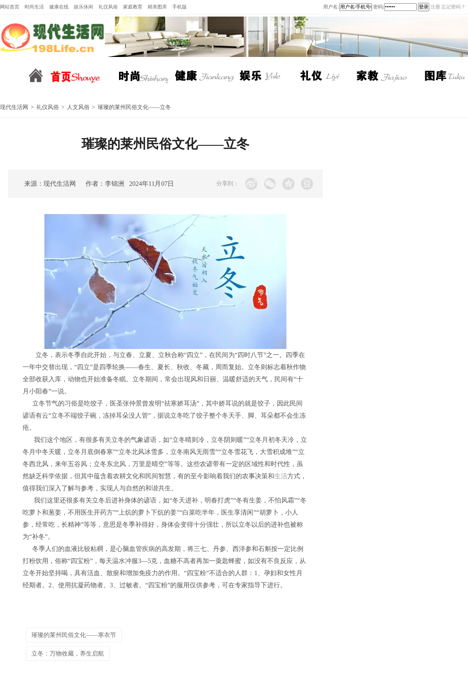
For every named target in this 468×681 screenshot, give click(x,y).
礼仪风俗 (108, 7)
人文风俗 (78, 107)
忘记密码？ (453, 7)
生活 (280, 476)
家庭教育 (132, 7)
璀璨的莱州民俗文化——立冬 (134, 107)
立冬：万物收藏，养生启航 (67, 653)
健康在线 (59, 7)
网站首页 (9, 7)
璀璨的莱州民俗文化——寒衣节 (73, 635)
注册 (435, 7)
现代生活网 (14, 107)
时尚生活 (34, 7)
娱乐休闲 (83, 7)
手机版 (179, 7)
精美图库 (157, 7)
